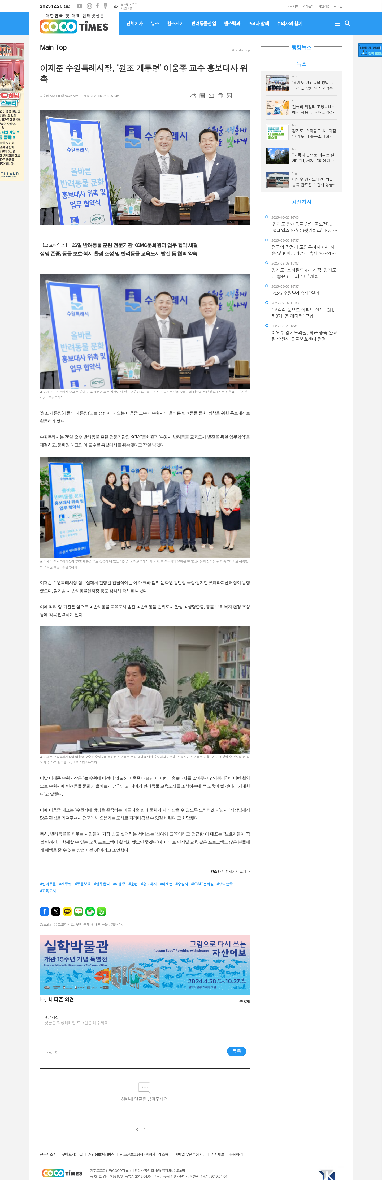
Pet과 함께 (258, 28)
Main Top (244, 50)
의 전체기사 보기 (228, 871)
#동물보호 (83, 884)
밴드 (101, 911)
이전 (137, 1129)
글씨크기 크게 (238, 95)
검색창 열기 (347, 24)
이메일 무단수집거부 (190, 1155)
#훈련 (132, 884)
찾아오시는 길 (72, 1155)
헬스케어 (175, 28)
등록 (236, 1051)
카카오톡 (67, 911)
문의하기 (236, 1155)
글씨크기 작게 (247, 95)
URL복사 (193, 95)
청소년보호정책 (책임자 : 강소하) (144, 1155)
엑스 (55, 911)
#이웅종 (119, 884)
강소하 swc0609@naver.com (59, 95)
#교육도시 (48, 890)
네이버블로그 (78, 911)
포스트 (105, 6)
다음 (152, 1129)
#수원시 (181, 884)
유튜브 (80, 6)
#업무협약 (102, 884)
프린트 (220, 95)
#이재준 (166, 884)
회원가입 (323, 6)
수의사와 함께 (289, 28)
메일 (211, 95)
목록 (202, 95)
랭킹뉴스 (301, 47)
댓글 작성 (51, 1017)
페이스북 (97, 6)
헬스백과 (232, 28)
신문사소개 (48, 1155)
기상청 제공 (126, 8)
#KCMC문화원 (202, 884)
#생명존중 (224, 884)
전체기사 (135, 28)
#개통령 (65, 884)
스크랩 (229, 95)
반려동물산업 (204, 28)
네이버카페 (90, 911)
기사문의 (308, 6)
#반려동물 (48, 884)
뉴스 (155, 28)
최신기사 (301, 202)
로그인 (338, 6)
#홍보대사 (149, 884)
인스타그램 (89, 6)
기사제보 (292, 6)
